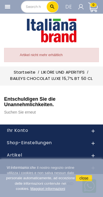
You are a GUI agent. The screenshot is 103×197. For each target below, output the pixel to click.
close (83, 178)
